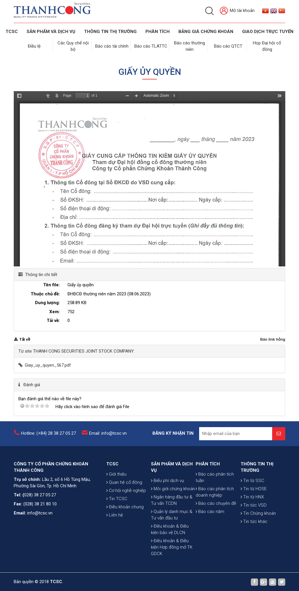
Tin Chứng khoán (258, 512)
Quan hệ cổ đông (124, 481)
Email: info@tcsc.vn (108, 432)
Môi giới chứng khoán (173, 488)
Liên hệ (114, 514)
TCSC (12, 31)
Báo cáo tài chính (112, 45)
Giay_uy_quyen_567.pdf (48, 364)
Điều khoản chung (125, 506)
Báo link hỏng (272, 339)
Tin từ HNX (252, 496)
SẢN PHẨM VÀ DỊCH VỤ (51, 31)
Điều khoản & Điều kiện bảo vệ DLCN (170, 529)
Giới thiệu (116, 473)
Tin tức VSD (254, 504)
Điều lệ (34, 45)
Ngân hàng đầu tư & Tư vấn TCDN (171, 499)
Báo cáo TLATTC (150, 45)
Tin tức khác (254, 521)
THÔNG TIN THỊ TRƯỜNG (110, 31)
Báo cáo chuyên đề (216, 502)
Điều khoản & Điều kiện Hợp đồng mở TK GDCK (171, 547)
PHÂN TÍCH (208, 463)
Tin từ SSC (252, 480)
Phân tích (157, 31)
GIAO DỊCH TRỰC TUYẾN (267, 31)
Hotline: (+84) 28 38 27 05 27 (48, 432)
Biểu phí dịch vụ (167, 480)
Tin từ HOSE (254, 488)
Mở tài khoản (237, 11)
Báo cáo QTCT (228, 45)
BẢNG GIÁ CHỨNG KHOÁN (205, 31)
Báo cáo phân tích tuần (215, 477)
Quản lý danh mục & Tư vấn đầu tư (171, 514)
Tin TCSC (116, 498)
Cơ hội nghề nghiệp (126, 490)
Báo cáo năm (210, 511)
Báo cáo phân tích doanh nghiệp (215, 491)
